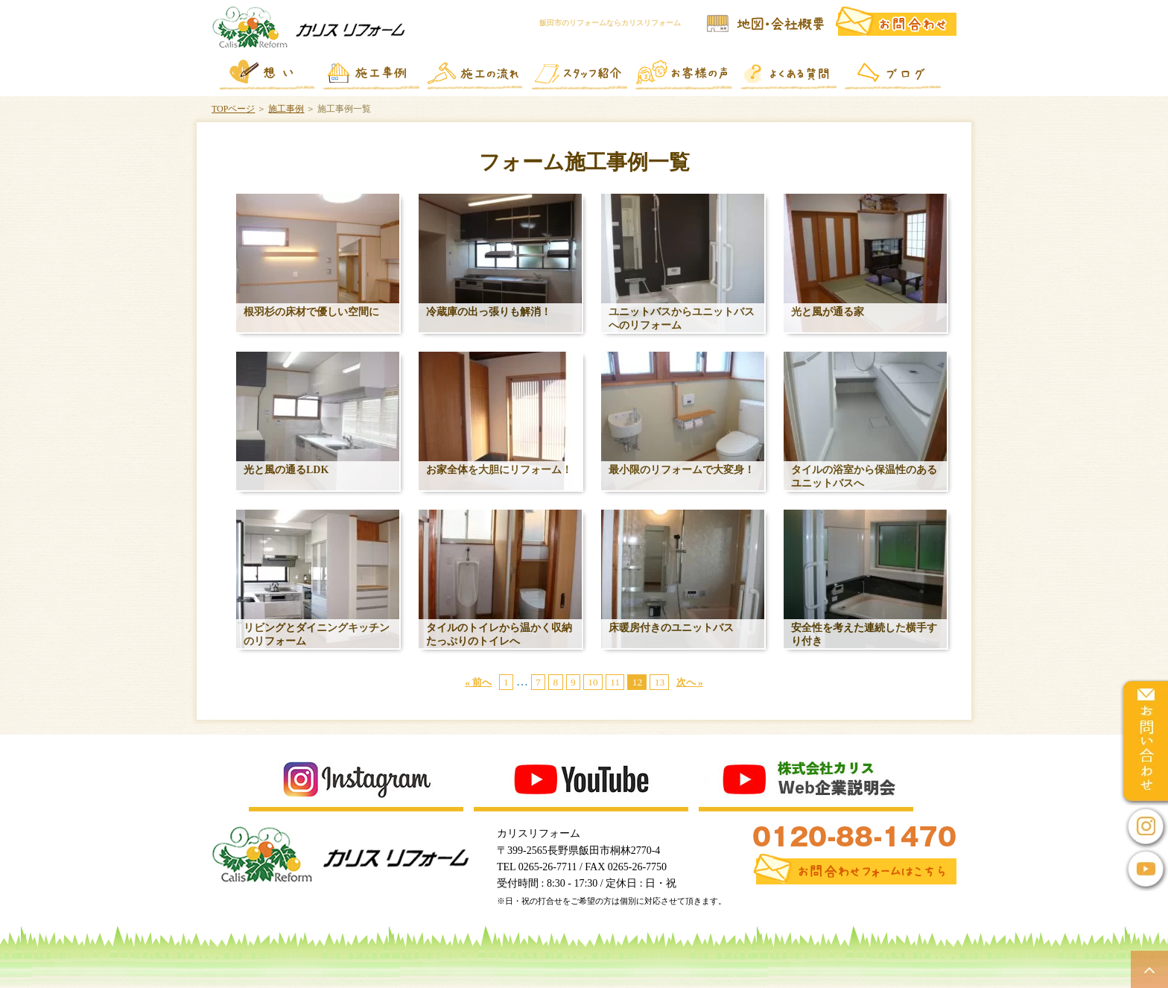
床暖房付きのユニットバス (671, 627)
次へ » (689, 682)
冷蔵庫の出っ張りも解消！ (488, 311)
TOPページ (233, 109)
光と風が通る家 (827, 311)
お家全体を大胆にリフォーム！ (499, 469)
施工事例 (286, 109)
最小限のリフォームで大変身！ (682, 469)
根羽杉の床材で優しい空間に (311, 311)
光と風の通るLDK (286, 469)
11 (615, 682)
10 (592, 682)
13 (659, 682)
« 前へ (478, 682)
